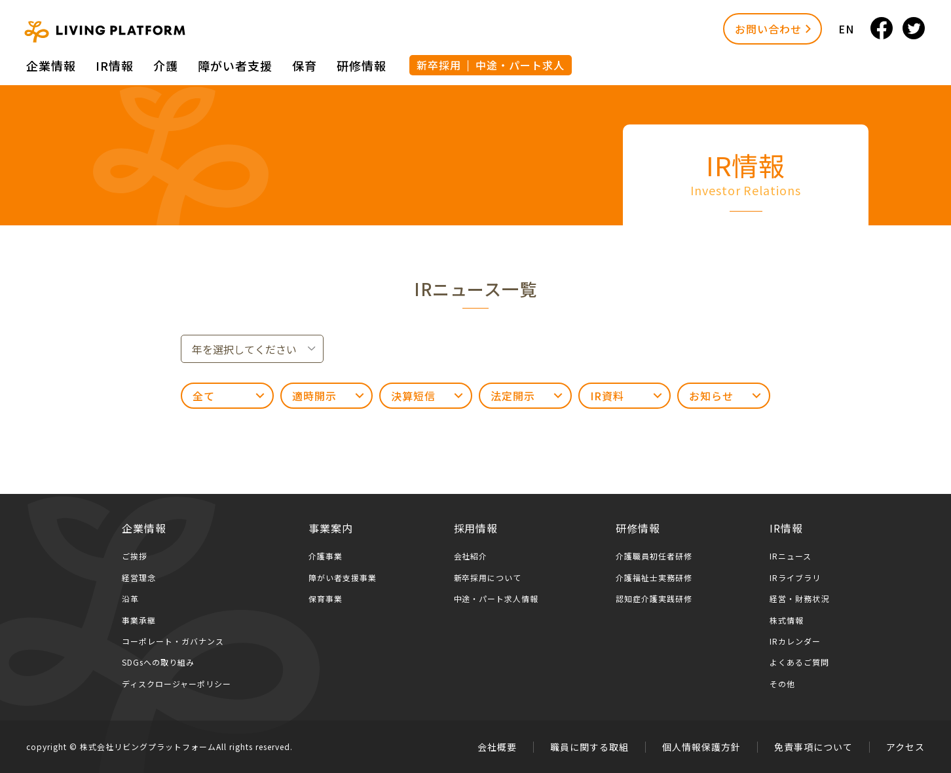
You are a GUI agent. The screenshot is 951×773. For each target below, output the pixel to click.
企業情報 (51, 65)
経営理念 (139, 577)
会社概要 (497, 746)
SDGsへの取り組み (158, 662)
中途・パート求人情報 (496, 598)
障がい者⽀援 (235, 65)
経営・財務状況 (799, 598)
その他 (782, 683)
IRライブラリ (795, 577)
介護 (165, 65)
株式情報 (787, 620)
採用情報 (476, 528)
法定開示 (513, 396)
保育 (304, 65)
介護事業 (325, 555)
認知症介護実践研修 (654, 598)
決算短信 (413, 396)
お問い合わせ (768, 29)
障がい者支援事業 (342, 577)
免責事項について (813, 746)
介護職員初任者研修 (654, 555)
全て (204, 396)
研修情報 (361, 65)
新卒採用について (488, 577)
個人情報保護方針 (701, 746)
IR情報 (115, 65)
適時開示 (314, 396)
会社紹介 (471, 555)
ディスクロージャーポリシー (176, 683)
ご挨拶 (134, 555)
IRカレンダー (795, 641)
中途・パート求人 (520, 65)
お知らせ (711, 396)
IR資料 (607, 396)
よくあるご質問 (799, 662)
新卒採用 (439, 65)
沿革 (130, 598)
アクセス (905, 746)
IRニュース (790, 555)
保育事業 (325, 598)
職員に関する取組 (589, 746)
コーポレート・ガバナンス (173, 641)
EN (846, 29)
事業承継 (139, 620)
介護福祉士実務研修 (654, 577)
